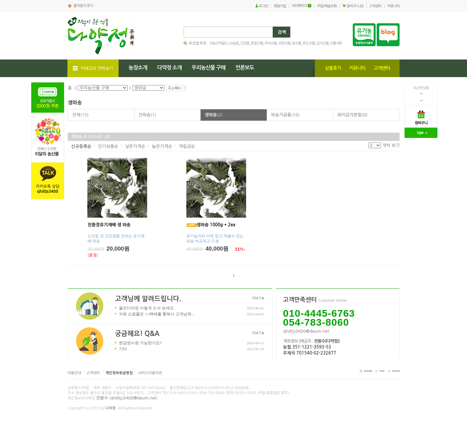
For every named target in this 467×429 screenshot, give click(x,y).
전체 (80, 115)
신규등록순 (81, 146)
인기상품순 (108, 146)
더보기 (256, 298)
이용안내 (74, 373)
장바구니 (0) (354, 6)
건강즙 (244, 43)
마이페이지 (300, 6)
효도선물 (309, 43)
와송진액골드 (219, 43)
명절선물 (257, 43)
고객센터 (375, 6)
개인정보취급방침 (119, 373)
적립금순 (187, 146)
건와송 (147, 115)
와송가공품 (285, 115)
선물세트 (336, 43)
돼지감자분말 (352, 115)
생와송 (214, 115)
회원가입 (280, 6)
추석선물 (270, 43)
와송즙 (234, 43)
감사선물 (322, 43)
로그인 (263, 6)
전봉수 (102, 398)
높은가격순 (162, 146)
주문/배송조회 (327, 6)
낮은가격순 (135, 146)
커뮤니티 (393, 6)
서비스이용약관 (150, 373)
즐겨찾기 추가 (83, 6)
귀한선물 (284, 43)
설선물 (296, 43)
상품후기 (333, 68)
